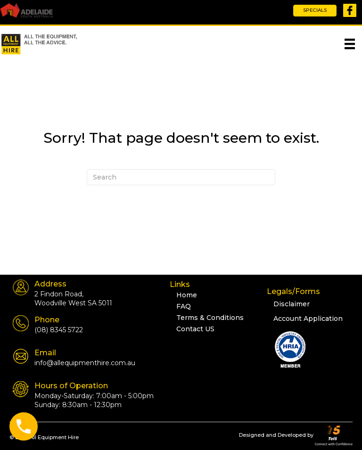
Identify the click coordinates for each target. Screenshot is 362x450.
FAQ (183, 306)
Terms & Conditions (210, 317)
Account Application (308, 318)
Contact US (195, 329)
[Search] (181, 177)
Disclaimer (291, 304)
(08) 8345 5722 (58, 330)
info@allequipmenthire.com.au (84, 363)
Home (186, 295)
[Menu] (350, 44)
